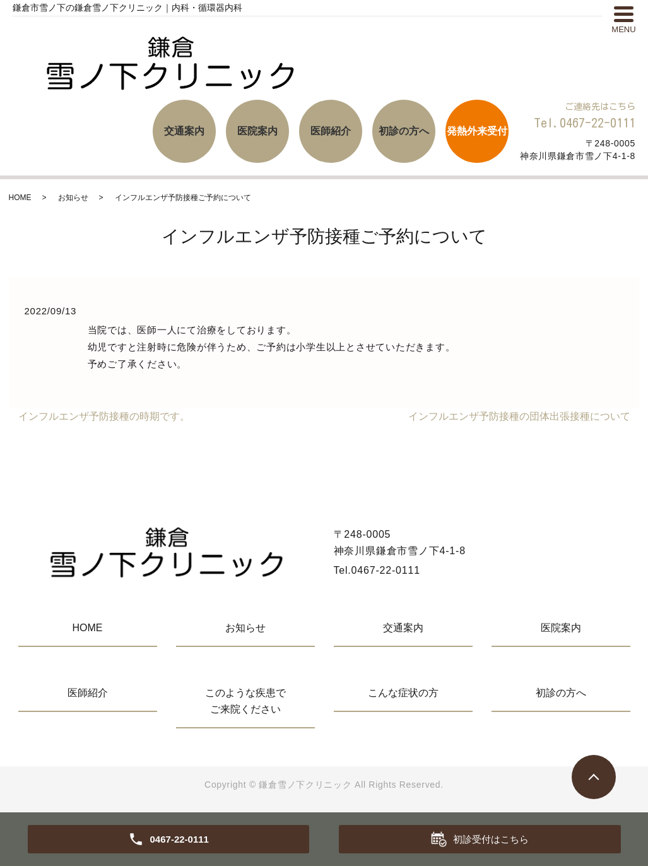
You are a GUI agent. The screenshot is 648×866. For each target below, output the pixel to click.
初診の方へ (404, 131)
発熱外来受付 (477, 131)
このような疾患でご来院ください (245, 701)
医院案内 (257, 131)
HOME (20, 197)
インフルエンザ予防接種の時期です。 (104, 416)
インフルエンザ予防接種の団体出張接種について (519, 416)
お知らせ (73, 197)
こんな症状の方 (403, 692)
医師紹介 (330, 131)
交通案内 (184, 131)
